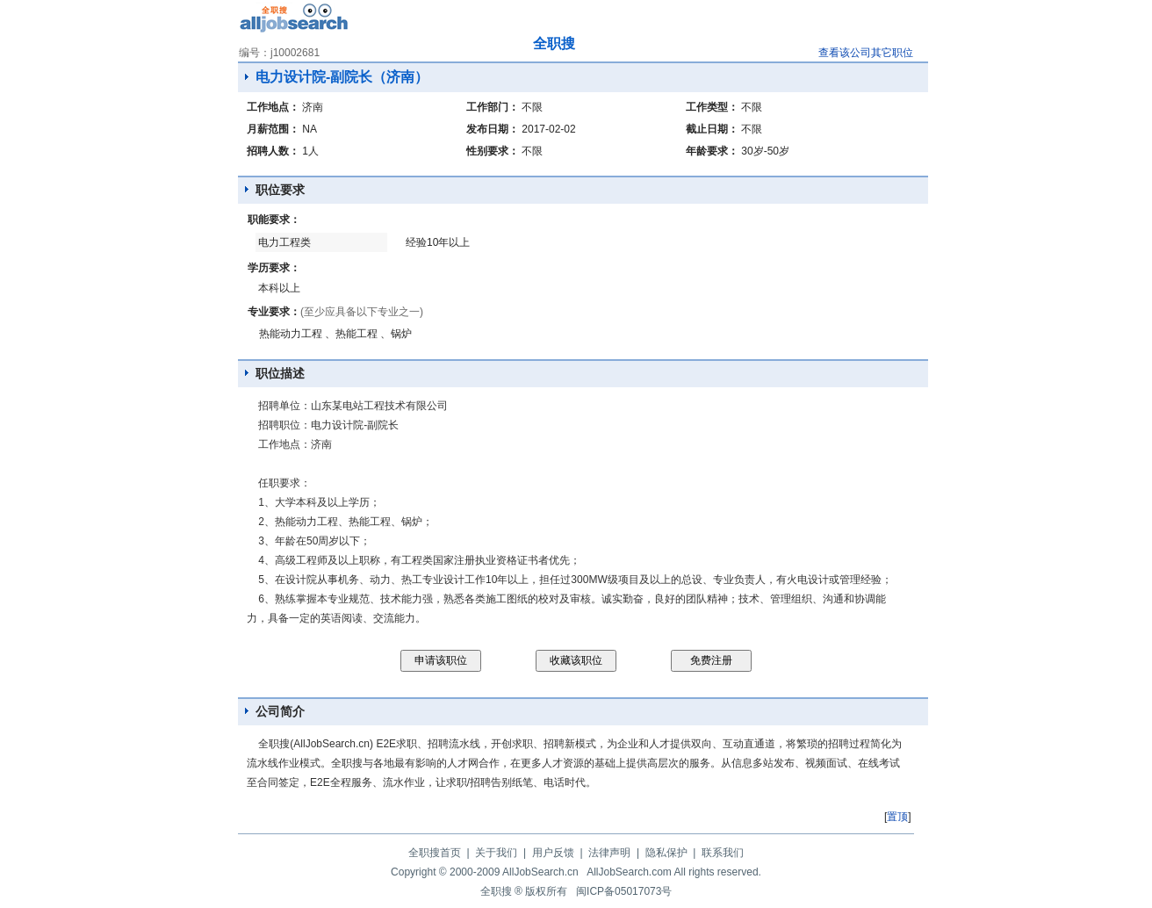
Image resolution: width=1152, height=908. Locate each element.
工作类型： (712, 107)
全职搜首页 (434, 853)
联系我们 (723, 853)
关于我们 (496, 853)
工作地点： (273, 107)
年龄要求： (712, 151)
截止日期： (712, 129)
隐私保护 (666, 853)
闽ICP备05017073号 (624, 891)
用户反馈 (553, 853)
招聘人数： (273, 151)
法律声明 (609, 853)
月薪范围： (273, 129)
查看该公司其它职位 (865, 53)
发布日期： (492, 129)
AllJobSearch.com (629, 872)
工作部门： (492, 107)
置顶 (897, 817)
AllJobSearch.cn (540, 872)
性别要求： (492, 151)
